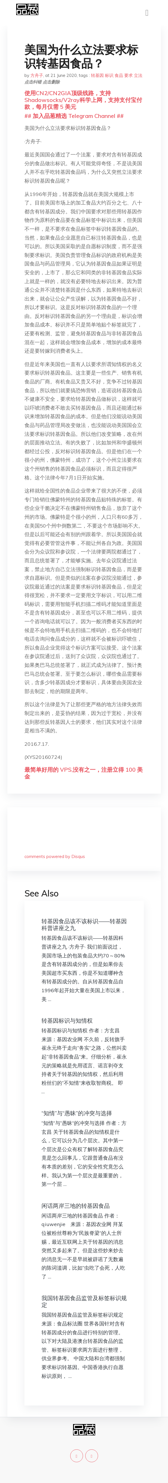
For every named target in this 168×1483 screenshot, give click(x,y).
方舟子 (36, 75)
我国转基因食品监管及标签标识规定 (84, 1301)
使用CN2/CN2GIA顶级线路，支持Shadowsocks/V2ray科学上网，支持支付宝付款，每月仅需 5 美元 (83, 99)
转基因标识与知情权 (67, 1020)
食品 (119, 75)
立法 (138, 75)
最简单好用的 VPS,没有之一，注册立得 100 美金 (83, 773)
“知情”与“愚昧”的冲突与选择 (77, 1113)
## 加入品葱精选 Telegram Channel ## (74, 115)
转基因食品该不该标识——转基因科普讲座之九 (84, 925)
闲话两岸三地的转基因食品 (76, 1205)
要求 (128, 75)
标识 (109, 75)
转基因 (97, 75)
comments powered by (54, 856)
